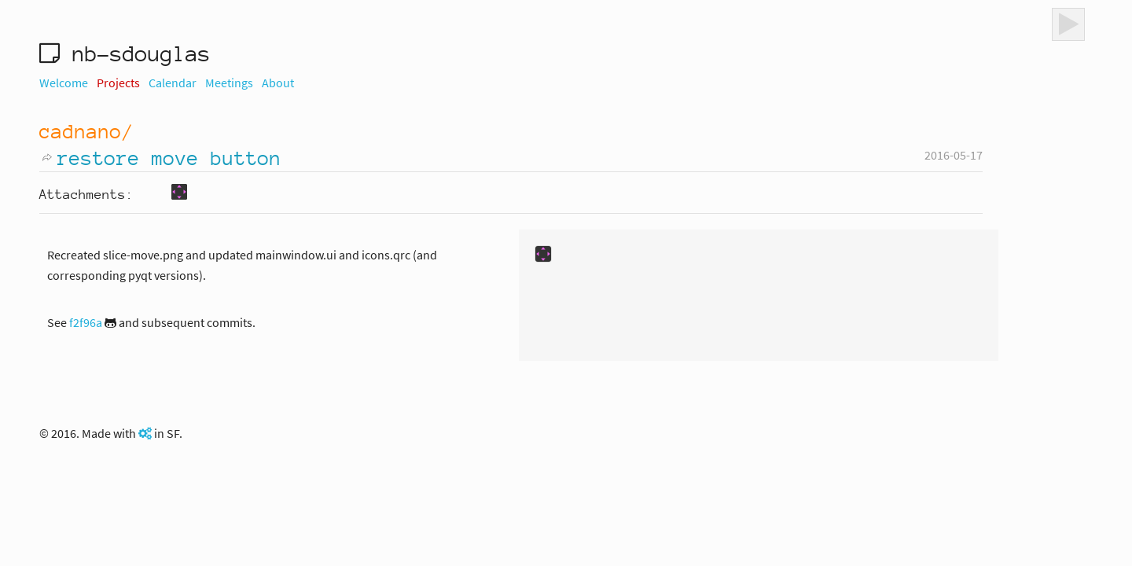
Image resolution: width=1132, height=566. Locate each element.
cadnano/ (86, 131)
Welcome (63, 82)
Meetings (229, 82)
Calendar (173, 82)
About (278, 82)
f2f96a (85, 322)
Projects (118, 82)
